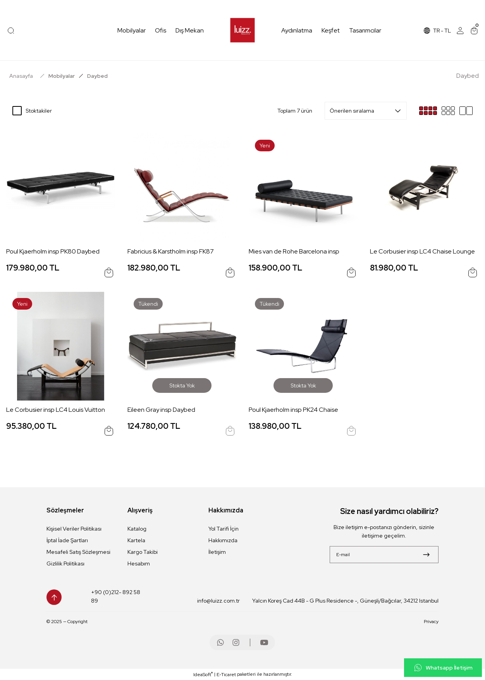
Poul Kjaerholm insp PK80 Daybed (53, 251)
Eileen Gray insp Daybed (161, 410)
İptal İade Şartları (67, 540)
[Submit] (426, 554)
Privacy (431, 621)
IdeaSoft (203, 674)
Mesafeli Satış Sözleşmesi (78, 551)
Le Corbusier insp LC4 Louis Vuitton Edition (55, 410)
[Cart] (474, 30)
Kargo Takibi (142, 551)
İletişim (217, 551)
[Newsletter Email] (384, 554)
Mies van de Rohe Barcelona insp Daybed (294, 251)
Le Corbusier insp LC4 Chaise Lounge (422, 251)
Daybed (97, 75)
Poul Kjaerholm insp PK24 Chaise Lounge (293, 410)
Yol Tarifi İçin (223, 528)
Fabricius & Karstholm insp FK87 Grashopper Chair (170, 251)
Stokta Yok (182, 385)
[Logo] (242, 30)
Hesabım (138, 563)
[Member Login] (460, 30)
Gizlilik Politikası (65, 563)
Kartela (136, 540)
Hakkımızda (222, 540)
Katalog (136, 528)
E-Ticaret (226, 674)
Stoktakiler (39, 110)
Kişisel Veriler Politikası (73, 528)
